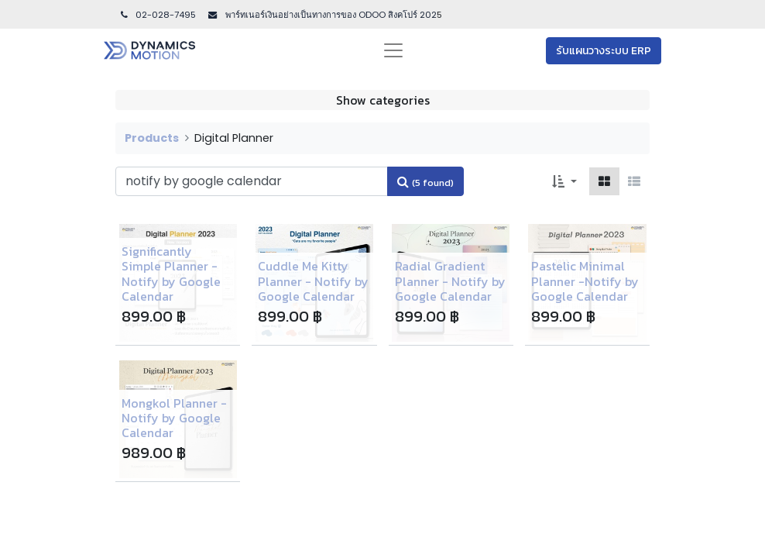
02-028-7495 (157, 15)
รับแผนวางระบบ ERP (603, 51)
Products (152, 138)
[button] (564, 181)
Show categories (383, 100)
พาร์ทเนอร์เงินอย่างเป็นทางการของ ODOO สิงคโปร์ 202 (330, 15)
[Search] (425, 181)
